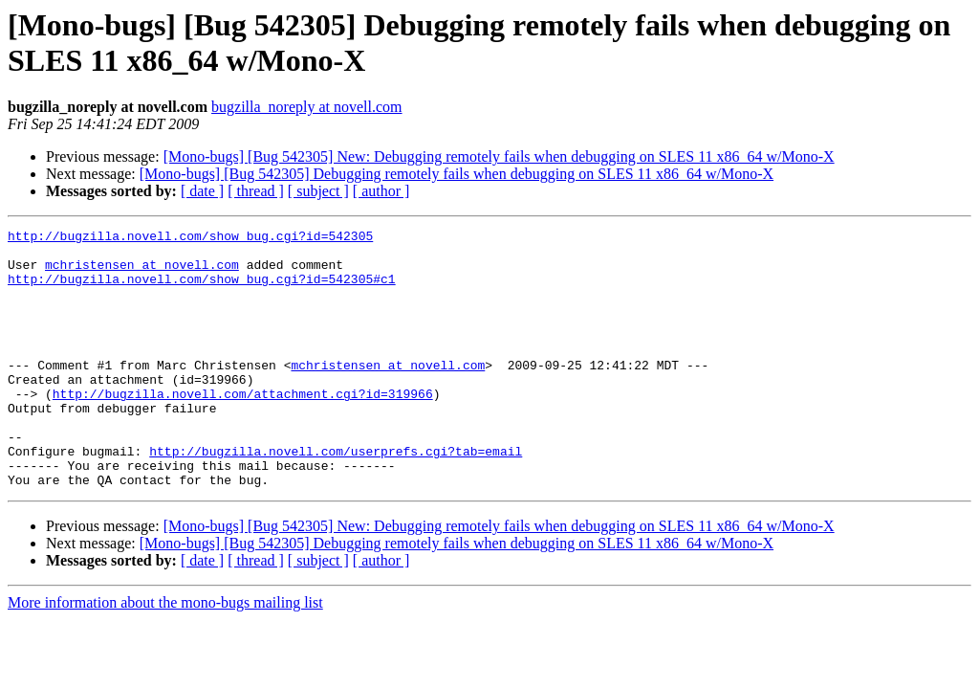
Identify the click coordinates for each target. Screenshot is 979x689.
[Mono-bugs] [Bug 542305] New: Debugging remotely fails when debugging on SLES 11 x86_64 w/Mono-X (499, 156)
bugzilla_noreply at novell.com (306, 107)
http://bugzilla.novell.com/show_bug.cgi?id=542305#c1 (202, 290)
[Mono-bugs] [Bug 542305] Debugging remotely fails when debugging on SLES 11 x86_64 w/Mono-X (456, 174)
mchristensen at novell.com (142, 272)
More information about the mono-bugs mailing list (165, 654)
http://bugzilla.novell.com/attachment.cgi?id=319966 (243, 427)
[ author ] (381, 191)
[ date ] (202, 191)
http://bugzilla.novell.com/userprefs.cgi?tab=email (335, 496)
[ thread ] (256, 191)
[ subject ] (318, 191)
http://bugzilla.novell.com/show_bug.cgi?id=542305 (190, 238)
